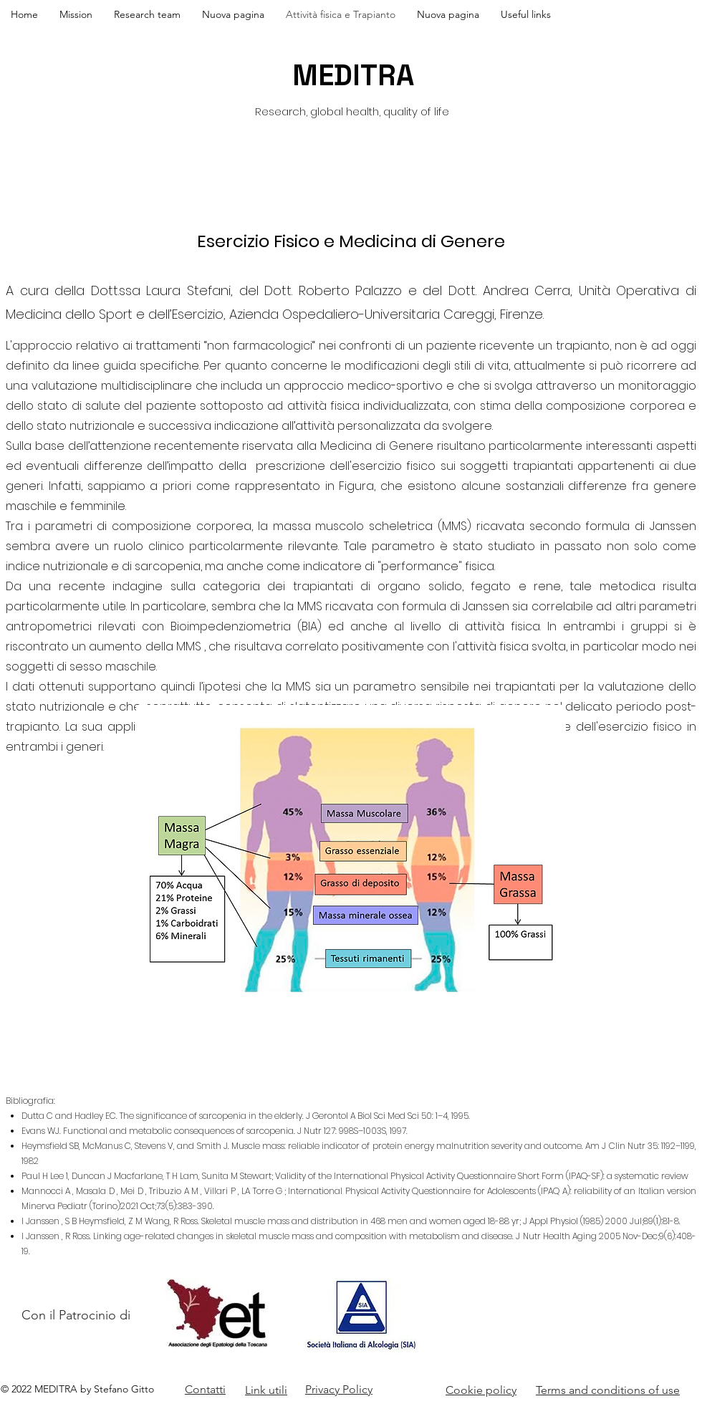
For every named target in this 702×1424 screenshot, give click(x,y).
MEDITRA (353, 75)
